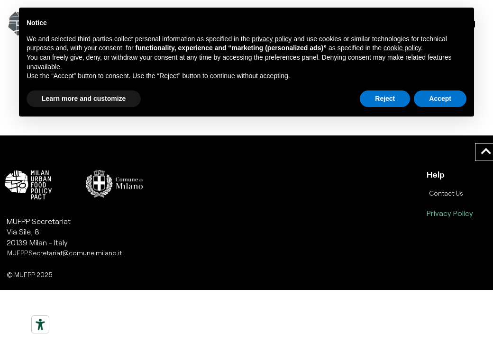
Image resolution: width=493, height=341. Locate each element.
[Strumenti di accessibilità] (40, 324)
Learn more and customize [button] (84, 98)
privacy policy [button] (272, 39)
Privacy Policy (450, 212)
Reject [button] (385, 98)
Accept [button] (440, 98)
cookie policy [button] (402, 48)
